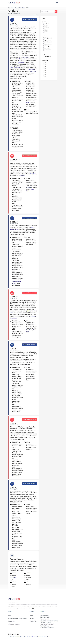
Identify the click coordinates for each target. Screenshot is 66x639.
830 (45, 70)
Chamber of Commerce (14, 624)
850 (45, 72)
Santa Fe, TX (47, 48)
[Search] (47, 11)
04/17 (48, 619)
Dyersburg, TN (48, 40)
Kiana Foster (17, 434)
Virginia (46, 32)
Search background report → (29, 19)
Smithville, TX (48, 50)
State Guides (11, 621)
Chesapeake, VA (48, 38)
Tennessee (47, 28)
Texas (46, 30)
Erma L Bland (13, 318)
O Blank (13, 577)
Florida (46, 26)
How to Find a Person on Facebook (49, 620)
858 (45, 74)
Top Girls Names (44, 625)
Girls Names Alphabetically (47, 624)
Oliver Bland (26, 57)
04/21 (45, 617)
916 (45, 76)
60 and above (48, 56)
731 (45, 66)
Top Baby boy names (45, 622)
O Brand (27, 573)
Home (9, 615)
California (47, 24)
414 (45, 64)
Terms (31, 615)
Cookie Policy (33, 621)
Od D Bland (22, 175)
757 (45, 68)
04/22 (41, 617)
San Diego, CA (48, 46)
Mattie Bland (19, 58)
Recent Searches (44, 615)
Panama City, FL (48, 42)
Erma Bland (33, 173)
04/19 (41, 619)
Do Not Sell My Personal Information (17, 618)
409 (45, 62)
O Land (12, 573)
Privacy (32, 618)
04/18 (45, 619)
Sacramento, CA (48, 44)
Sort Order (35, 14)
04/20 (48, 617)
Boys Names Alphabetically (47, 627)
